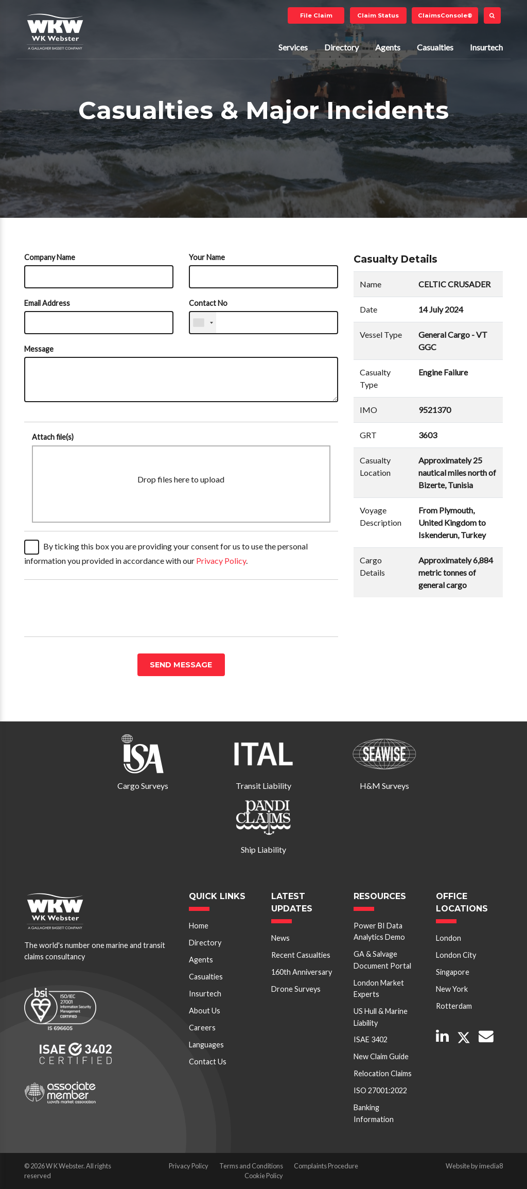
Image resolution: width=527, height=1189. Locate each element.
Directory (341, 47)
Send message (181, 664)
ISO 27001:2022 (380, 1090)
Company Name (49, 257)
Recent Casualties (300, 955)
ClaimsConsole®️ (445, 15)
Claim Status (378, 15)
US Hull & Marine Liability (381, 1017)
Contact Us (207, 1061)
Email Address (47, 303)
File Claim (316, 15)
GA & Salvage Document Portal (382, 960)
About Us (204, 1010)
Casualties (435, 47)
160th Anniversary (301, 972)
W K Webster (55, 31)
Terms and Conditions (251, 1166)
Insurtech (486, 47)
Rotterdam (454, 1006)
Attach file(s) (53, 437)
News (280, 938)
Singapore (452, 972)
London (448, 938)
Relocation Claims (383, 1073)
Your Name (207, 257)
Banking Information (374, 1113)
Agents (387, 47)
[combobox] (202, 323)
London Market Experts (379, 988)
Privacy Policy (221, 560)
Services (293, 47)
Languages (206, 1044)
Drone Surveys (296, 989)
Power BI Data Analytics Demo (379, 931)
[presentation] (102, 608)
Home (198, 925)
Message (39, 348)
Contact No (208, 303)
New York (452, 989)
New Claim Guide (381, 1056)
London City (456, 955)
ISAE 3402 (371, 1039)
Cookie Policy (263, 1175)
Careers (202, 1027)
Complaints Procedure (326, 1166)
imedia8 (491, 1166)
